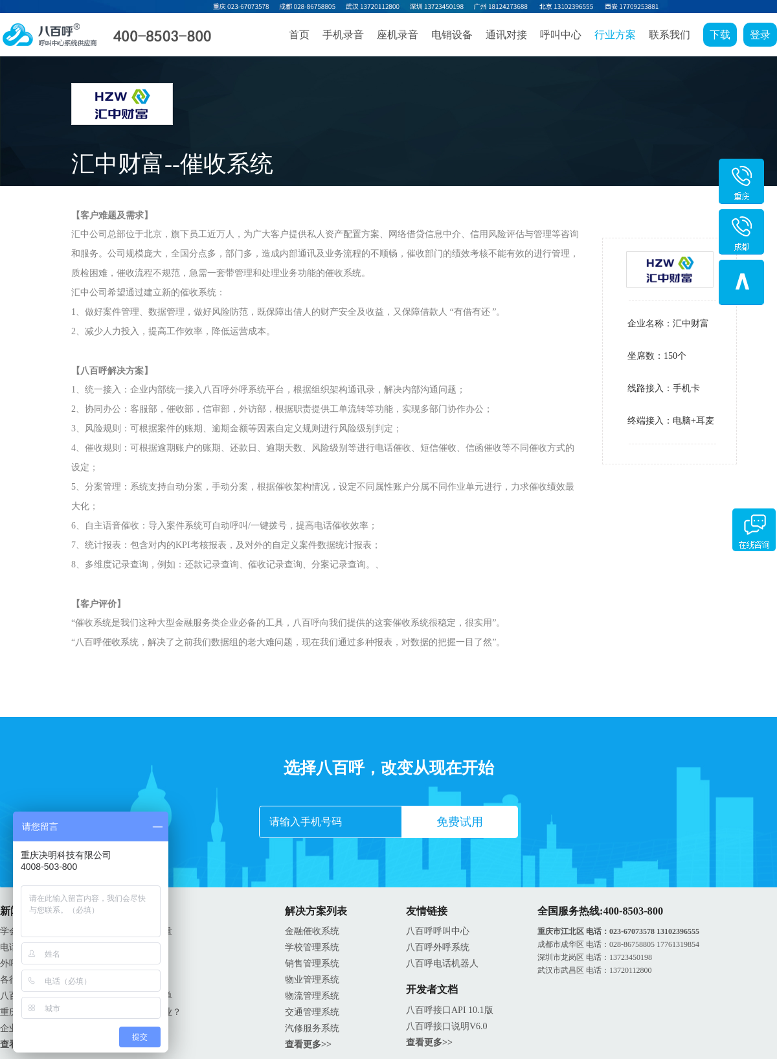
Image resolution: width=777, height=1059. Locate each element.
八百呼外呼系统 (437, 947)
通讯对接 (506, 34)
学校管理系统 (312, 947)
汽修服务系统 (312, 1028)
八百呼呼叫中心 (437, 931)
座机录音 (397, 34)
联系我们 (669, 34)
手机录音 (343, 34)
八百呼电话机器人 (442, 963)
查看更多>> (308, 1044)
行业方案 (615, 34)
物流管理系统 (312, 996)
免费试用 (459, 821)
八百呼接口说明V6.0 (447, 1026)
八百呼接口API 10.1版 (449, 1010)
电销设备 (452, 34)
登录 (760, 34)
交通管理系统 (312, 1012)
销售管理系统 (312, 963)
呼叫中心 (560, 34)
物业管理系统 (312, 980)
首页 (299, 34)
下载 (720, 34)
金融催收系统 (312, 931)
